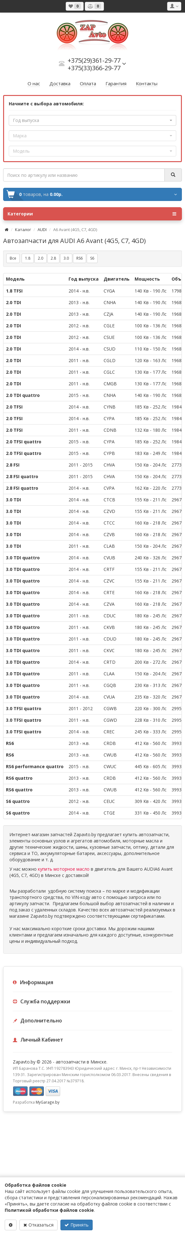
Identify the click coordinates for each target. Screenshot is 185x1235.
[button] (92, 120)
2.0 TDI (13, 302)
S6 (92, 258)
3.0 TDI (13, 500)
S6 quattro (18, 801)
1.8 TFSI (14, 291)
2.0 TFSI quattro (23, 442)
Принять (76, 1225)
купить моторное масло (64, 869)
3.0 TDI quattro (23, 558)
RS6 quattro (19, 778)
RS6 (79, 258)
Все (13, 258)
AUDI (42, 229)
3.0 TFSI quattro (23, 708)
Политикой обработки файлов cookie (49, 1210)
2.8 (53, 258)
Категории (92, 214)
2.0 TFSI (14, 407)
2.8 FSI (12, 465)
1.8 (27, 258)
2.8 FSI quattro (22, 476)
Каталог (23, 229)
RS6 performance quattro (35, 766)
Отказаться (38, 1225)
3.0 (66, 258)
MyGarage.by (47, 1102)
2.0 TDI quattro (23, 395)
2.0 (40, 258)
